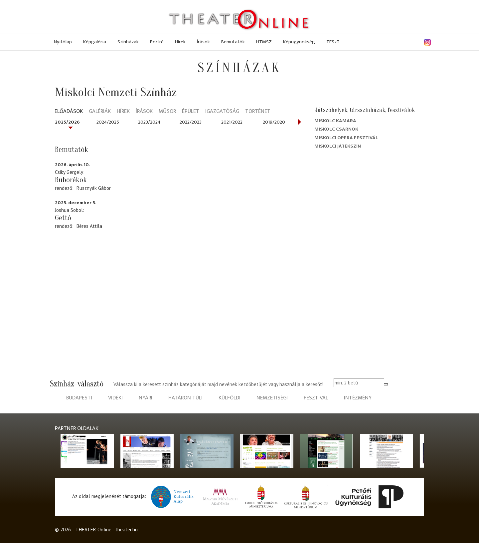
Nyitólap (63, 41)
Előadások (69, 112)
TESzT (333, 41)
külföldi (229, 397)
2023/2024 (149, 122)
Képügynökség (299, 41)
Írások (203, 41)
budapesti (79, 397)
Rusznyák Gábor (94, 188)
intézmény (358, 397)
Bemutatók (233, 41)
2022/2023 (191, 122)
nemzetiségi (272, 397)
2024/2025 (107, 122)
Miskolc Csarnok (336, 129)
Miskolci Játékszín (337, 146)
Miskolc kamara (335, 121)
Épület (190, 112)
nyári (145, 397)
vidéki (115, 397)
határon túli (185, 397)
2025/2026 (67, 122)
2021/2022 (231, 122)
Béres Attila (89, 226)
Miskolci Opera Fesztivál (346, 138)
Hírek (180, 41)
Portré (157, 41)
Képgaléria (94, 41)
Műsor (167, 112)
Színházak (128, 41)
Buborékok (71, 180)
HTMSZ (264, 41)
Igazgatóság (222, 112)
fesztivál (316, 397)
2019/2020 (274, 122)
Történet (257, 112)
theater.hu (126, 529)
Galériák (100, 112)
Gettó (63, 218)
